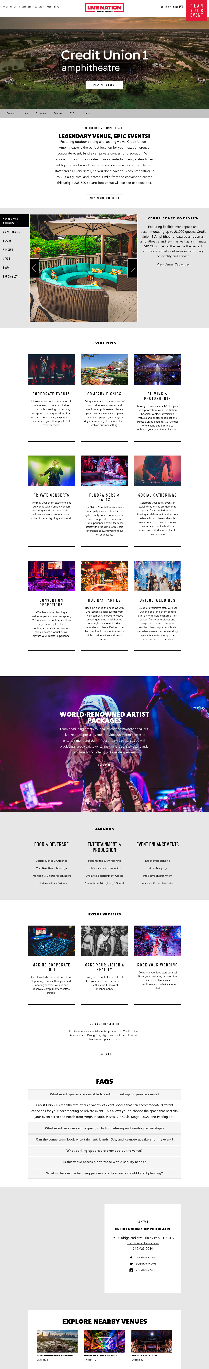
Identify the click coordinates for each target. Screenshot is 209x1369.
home (6, 7)
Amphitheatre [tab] (11, 232)
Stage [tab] (6, 258)
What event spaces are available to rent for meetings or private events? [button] (104, 1094)
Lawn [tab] (6, 267)
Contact (87, 113)
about (42, 7)
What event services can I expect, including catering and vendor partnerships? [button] (104, 1128)
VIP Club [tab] (8, 249)
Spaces (25, 113)
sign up (106, 1054)
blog (56, 7)
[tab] (104, 1094)
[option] (51, 400)
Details (10, 113)
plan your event (104, 85)
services (32, 7)
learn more (104, 765)
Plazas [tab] (7, 241)
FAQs (73, 113)
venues (14, 7)
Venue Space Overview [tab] (10, 221)
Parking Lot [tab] (10, 276)
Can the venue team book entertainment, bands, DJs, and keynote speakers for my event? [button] (104, 1139)
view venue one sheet (104, 198)
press (50, 7)
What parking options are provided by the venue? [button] (104, 1151)
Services (58, 113)
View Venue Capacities (173, 264)
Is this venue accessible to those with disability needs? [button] (104, 1162)
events (22, 7)
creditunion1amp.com (143, 1243)
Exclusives (41, 113)
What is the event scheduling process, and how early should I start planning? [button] (104, 1173)
